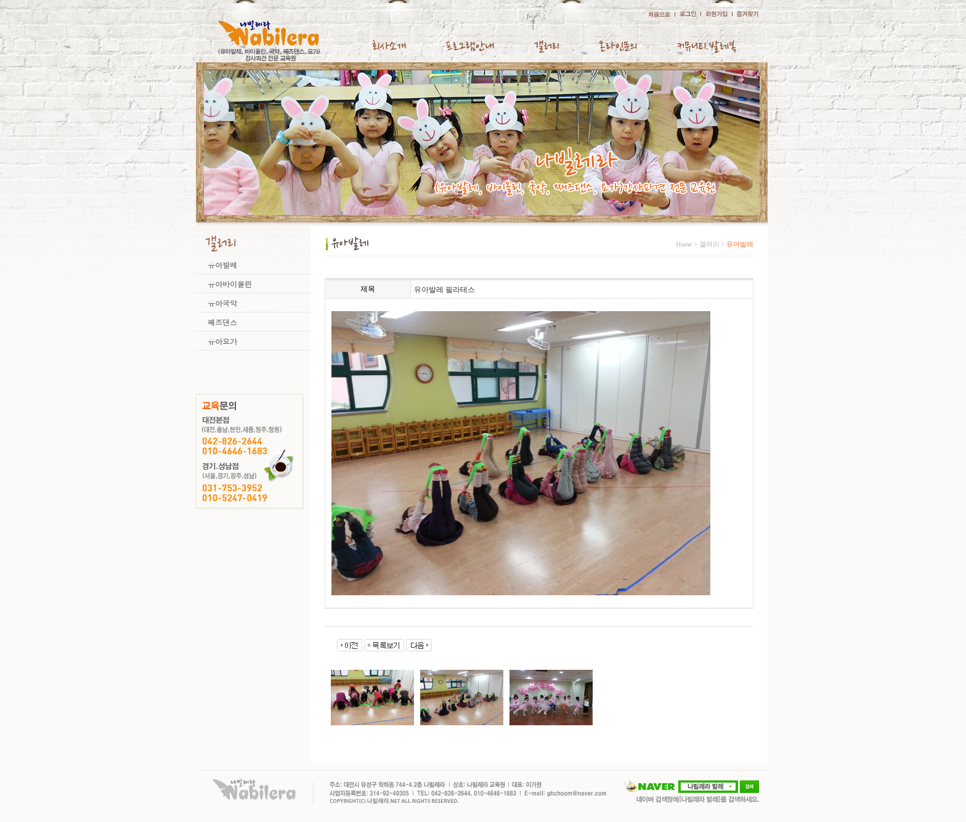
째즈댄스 (222, 322)
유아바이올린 (230, 284)
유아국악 (222, 303)
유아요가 (222, 341)
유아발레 (222, 264)
